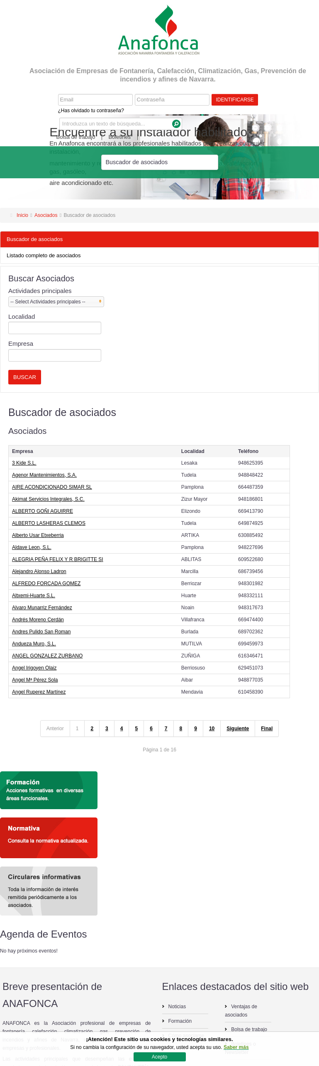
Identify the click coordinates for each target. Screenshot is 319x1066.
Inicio (22, 215)
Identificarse (235, 100)
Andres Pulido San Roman (41, 632)
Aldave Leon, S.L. (31, 547)
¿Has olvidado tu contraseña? (91, 110)
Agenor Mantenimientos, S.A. (44, 475)
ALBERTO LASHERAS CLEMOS (48, 523)
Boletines (119, 137)
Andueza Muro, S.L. (34, 644)
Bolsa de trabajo (75, 137)
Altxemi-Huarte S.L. (33, 595)
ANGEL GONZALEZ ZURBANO (47, 656)
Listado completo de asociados (44, 255)
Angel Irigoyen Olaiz (34, 668)
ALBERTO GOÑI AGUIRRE (42, 511)
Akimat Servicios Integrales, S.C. (48, 499)
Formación (180, 1021)
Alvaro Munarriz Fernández (42, 608)
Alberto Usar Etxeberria (38, 535)
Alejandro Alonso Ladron (39, 571)
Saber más (236, 1047)
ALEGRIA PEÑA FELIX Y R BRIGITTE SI (57, 559)
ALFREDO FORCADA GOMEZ (46, 583)
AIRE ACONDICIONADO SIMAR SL (52, 487)
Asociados (45, 215)
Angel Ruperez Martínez (39, 692)
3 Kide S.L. (24, 463)
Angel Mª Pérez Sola (35, 680)
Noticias (177, 1006)
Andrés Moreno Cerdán (38, 620)
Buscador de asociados (35, 239)
